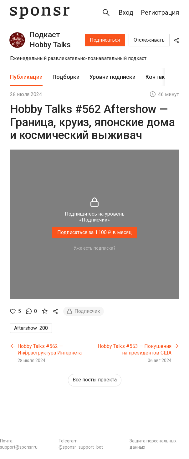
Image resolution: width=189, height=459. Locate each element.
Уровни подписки (112, 77)
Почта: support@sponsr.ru (19, 444)
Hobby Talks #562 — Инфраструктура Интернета (50, 349)
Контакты (159, 77)
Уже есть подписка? (94, 248)
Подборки (66, 77)
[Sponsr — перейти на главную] (39, 13)
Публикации (26, 77)
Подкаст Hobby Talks (50, 39)
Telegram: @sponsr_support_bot (81, 444)
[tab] (26, 77)
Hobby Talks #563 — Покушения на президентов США (134, 349)
